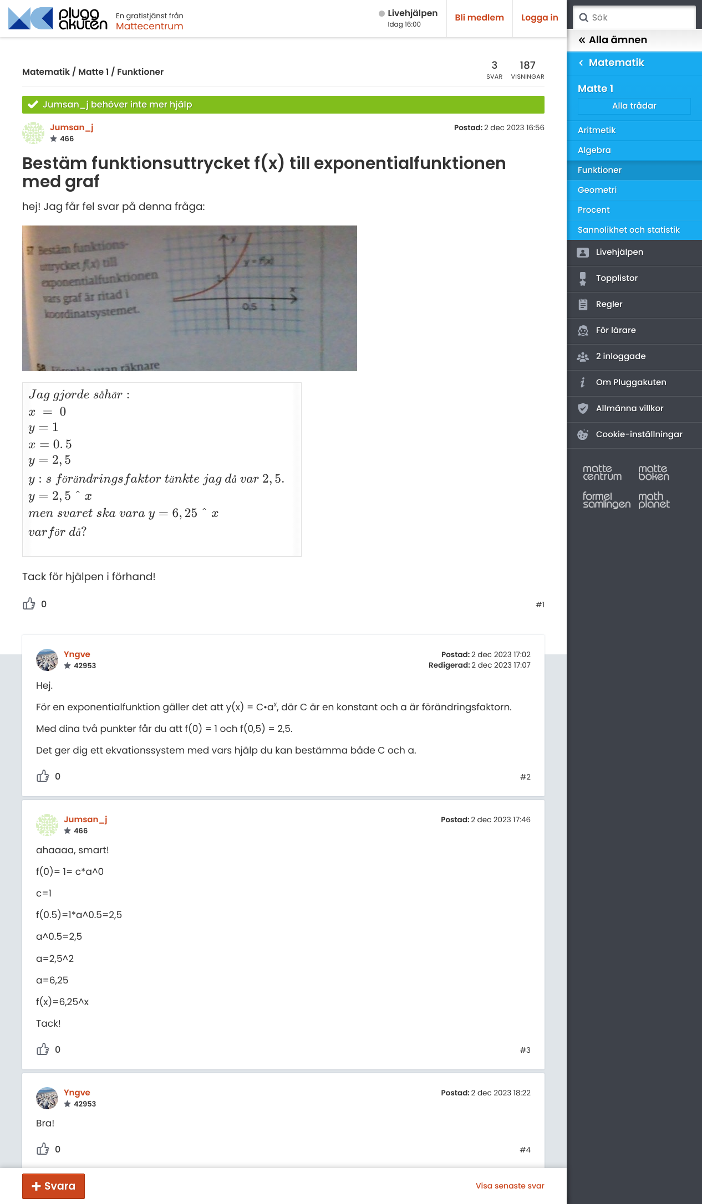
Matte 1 (93, 72)
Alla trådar (634, 106)
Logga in (539, 18)
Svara (59, 1186)
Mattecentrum (150, 26)
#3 (525, 1036)
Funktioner (140, 72)
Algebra (594, 150)
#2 (525, 763)
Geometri (597, 190)
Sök (583, 17)
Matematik (46, 72)
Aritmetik (596, 130)
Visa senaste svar (510, 1186)
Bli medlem (480, 18)
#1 (540, 590)
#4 (525, 1136)
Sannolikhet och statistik (629, 230)
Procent (594, 210)
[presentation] (155, 390)
